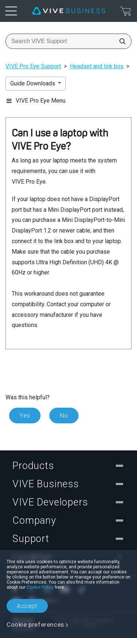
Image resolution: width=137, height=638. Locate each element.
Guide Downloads (33, 83)
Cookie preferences (35, 624)
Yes (24, 415)
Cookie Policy (40, 587)
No (64, 415)
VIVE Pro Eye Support (33, 66)
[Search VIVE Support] (120, 41)
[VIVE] (68, 10)
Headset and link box (96, 66)
